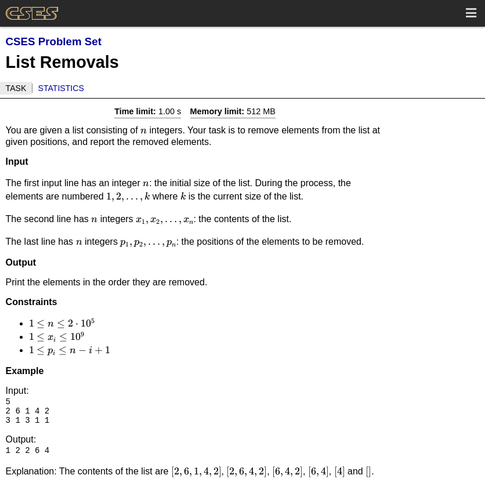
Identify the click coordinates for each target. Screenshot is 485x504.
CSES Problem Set (54, 41)
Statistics (61, 88)
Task (16, 88)
